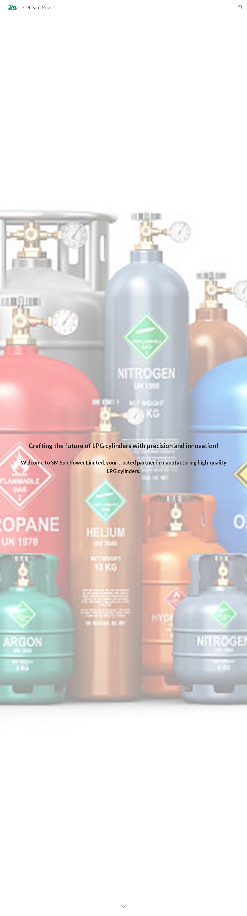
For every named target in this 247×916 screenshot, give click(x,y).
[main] (123, 446)
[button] (240, 7)
